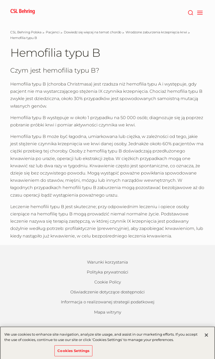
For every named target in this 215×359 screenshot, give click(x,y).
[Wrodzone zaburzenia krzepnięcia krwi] (156, 32)
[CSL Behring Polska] (25, 32)
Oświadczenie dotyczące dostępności (107, 291)
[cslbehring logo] (23, 12)
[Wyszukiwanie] (190, 12)
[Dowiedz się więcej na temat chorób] (92, 32)
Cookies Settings (73, 352)
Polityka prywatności (107, 272)
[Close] (206, 336)
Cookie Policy (107, 282)
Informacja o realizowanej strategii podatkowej (107, 301)
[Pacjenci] (53, 32)
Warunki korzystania (107, 262)
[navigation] (199, 12)
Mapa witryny (107, 312)
